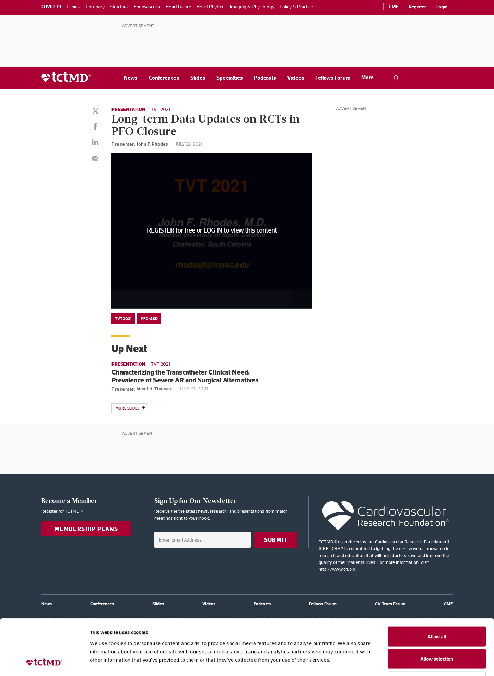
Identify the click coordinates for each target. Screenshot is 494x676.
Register (417, 6)
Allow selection (436, 609)
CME (393, 6)
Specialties (229, 77)
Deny (437, 631)
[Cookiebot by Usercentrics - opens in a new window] (44, 662)
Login (442, 6)
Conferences (164, 77)
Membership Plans (86, 528)
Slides (197, 77)
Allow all (436, 587)
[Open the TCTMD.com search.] (396, 78)
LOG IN (212, 230)
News (131, 77)
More (367, 77)
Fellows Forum (332, 77)
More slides (130, 408)
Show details (374, 662)
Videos (295, 77)
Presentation (128, 109)
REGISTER (160, 230)
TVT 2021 (160, 109)
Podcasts (265, 77)
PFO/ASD (149, 318)
